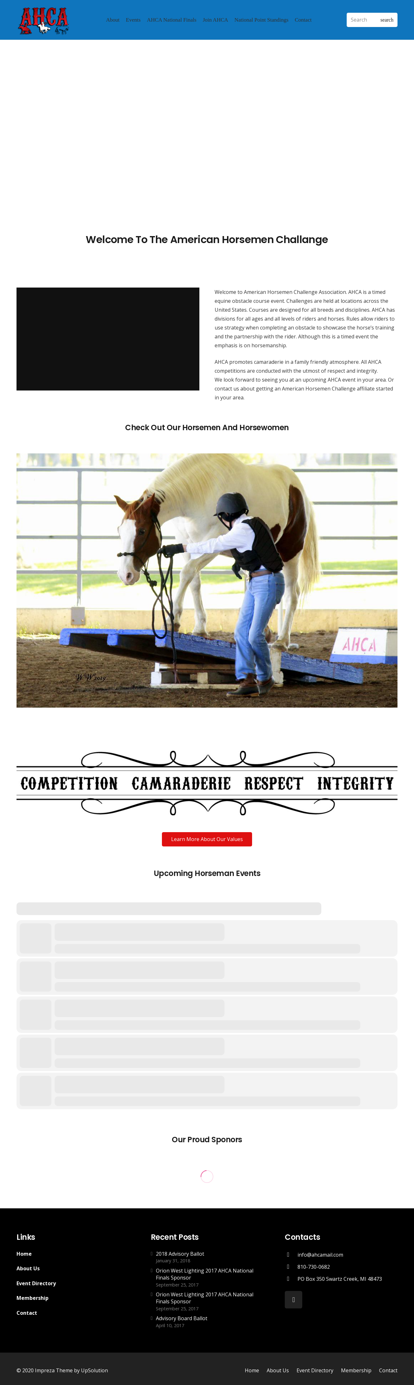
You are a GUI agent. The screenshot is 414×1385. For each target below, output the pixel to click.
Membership (33, 1297)
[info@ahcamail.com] (291, 1255)
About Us (28, 1268)
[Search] (372, 20)
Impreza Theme (54, 1370)
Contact (27, 1312)
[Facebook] (293, 1299)
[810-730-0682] (291, 1267)
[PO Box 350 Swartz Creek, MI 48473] (291, 1279)
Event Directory (36, 1283)
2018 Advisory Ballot (180, 1253)
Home (24, 1253)
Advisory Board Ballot (181, 1318)
